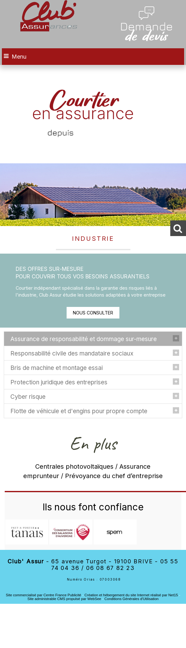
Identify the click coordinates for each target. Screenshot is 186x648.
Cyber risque (28, 396)
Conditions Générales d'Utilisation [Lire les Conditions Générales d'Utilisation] (131, 599)
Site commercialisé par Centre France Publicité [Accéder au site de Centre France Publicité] (43, 595)
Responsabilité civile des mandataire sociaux (72, 353)
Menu (19, 56)
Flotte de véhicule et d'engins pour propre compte (78, 411)
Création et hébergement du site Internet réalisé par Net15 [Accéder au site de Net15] (131, 595)
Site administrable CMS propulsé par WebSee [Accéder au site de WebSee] (64, 599)
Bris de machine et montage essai (56, 367)
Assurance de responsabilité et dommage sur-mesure (83, 339)
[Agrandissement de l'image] (26, 542)
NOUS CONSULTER (93, 312)
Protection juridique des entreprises (58, 382)
